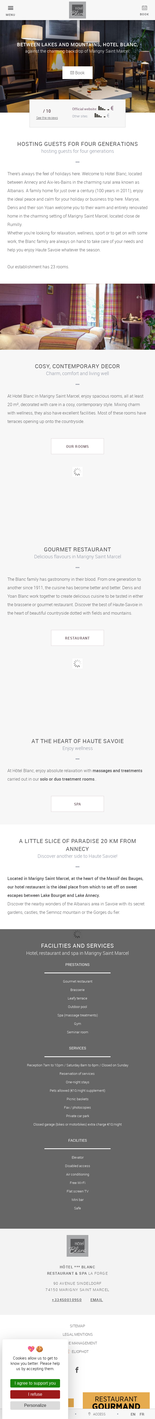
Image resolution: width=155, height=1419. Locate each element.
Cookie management (77, 1343)
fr (142, 1414)
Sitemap (77, 1325)
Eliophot (80, 1351)
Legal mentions (78, 1334)
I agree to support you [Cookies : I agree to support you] (35, 1383)
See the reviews (47, 118)
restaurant (77, 638)
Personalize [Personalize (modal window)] (35, 1405)
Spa (77, 804)
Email (96, 1299)
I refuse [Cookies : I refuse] (35, 1394)
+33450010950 (67, 1299)
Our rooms (77, 446)
